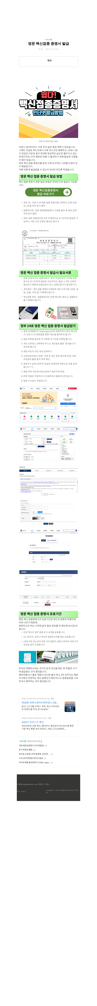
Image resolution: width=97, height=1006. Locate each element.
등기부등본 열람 (25, 825)
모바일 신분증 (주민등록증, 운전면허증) (34, 829)
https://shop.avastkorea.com (34, 793)
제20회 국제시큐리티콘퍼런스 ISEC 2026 (40, 778)
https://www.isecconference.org (36, 774)
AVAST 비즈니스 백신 (33, 797)
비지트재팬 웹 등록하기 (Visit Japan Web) (34, 838)
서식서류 (48, 40)
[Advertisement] (50, 380)
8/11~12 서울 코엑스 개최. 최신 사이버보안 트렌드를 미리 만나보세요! (40, 783)
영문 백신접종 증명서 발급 (48, 44)
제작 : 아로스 (21, 867)
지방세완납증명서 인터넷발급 (31, 821)
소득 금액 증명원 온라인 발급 (31, 833)
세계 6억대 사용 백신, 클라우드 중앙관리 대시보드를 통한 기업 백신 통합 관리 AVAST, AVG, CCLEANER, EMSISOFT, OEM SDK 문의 (48, 803)
